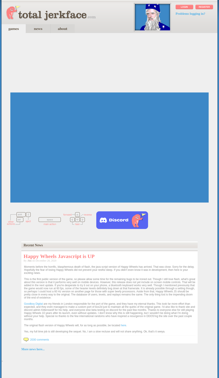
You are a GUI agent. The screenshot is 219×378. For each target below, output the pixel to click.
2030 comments (36, 339)
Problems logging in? (190, 13)
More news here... (33, 349)
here (123, 325)
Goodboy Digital (33, 303)
